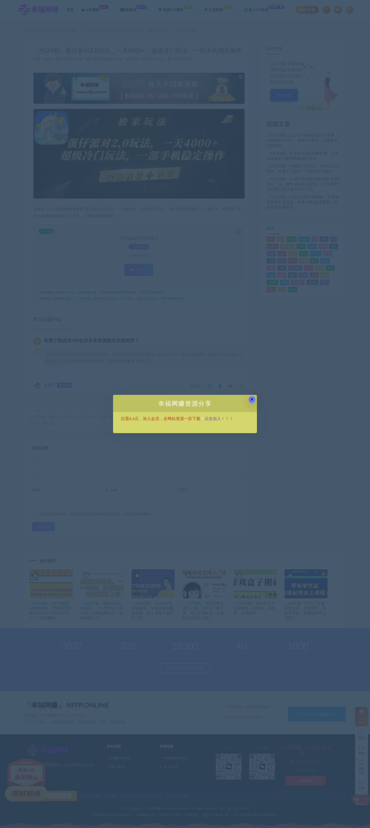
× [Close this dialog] (252, 399)
